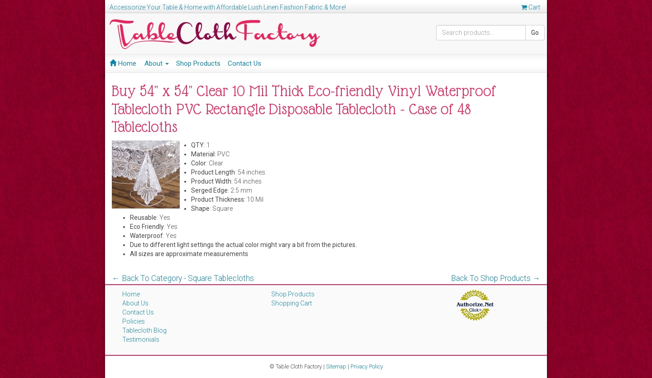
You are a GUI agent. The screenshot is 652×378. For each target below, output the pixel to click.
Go (535, 32)
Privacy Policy (366, 366)
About (156, 63)
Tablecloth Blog (144, 330)
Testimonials (140, 339)
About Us (135, 303)
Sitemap (336, 366)
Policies (133, 321)
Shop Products (198, 63)
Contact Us (244, 63)
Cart (530, 7)
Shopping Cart (291, 303)
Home (123, 63)
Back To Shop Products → (496, 278)
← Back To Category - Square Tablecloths (183, 278)
